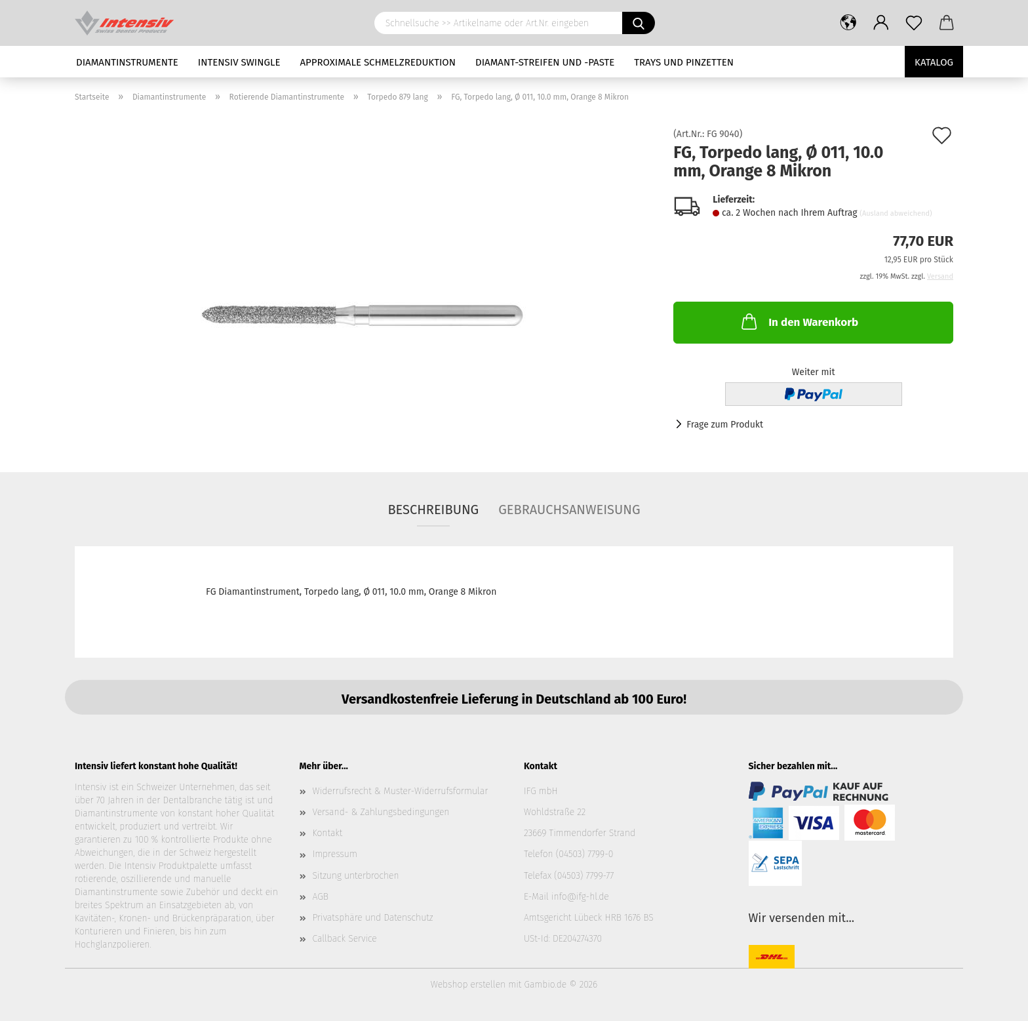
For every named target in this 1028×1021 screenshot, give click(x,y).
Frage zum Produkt (724, 424)
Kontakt (328, 833)
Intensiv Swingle (239, 62)
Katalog (934, 62)
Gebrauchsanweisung (569, 509)
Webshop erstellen (468, 984)
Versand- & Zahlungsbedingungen (381, 812)
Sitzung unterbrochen (356, 875)
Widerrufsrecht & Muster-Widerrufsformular (400, 791)
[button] (848, 23)
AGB (320, 896)
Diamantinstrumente (127, 62)
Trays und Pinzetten (684, 62)
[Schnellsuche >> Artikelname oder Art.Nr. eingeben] (638, 23)
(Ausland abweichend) (896, 213)
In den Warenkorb (798, 321)
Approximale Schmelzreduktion (378, 62)
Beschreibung (433, 509)
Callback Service (345, 938)
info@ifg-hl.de (580, 896)
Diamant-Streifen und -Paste (544, 62)
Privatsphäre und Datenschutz (373, 917)
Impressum (335, 854)
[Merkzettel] (914, 23)
